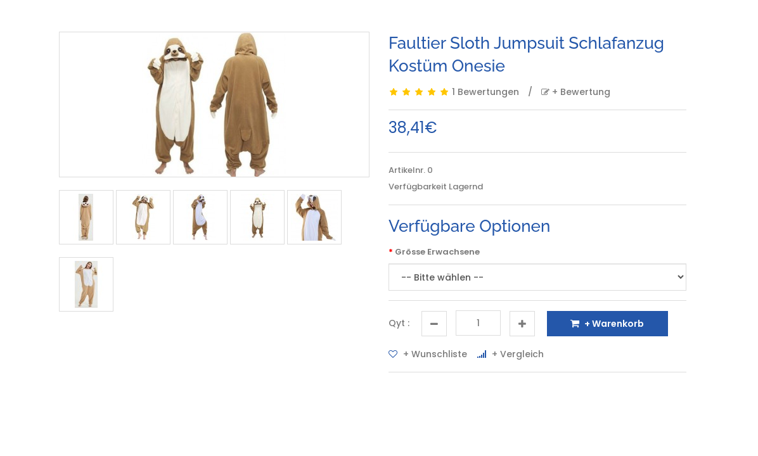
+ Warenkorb (607, 323)
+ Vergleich (510, 354)
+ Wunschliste (428, 354)
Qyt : (399, 323)
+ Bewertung (575, 92)
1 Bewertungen (485, 92)
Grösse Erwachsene (437, 252)
